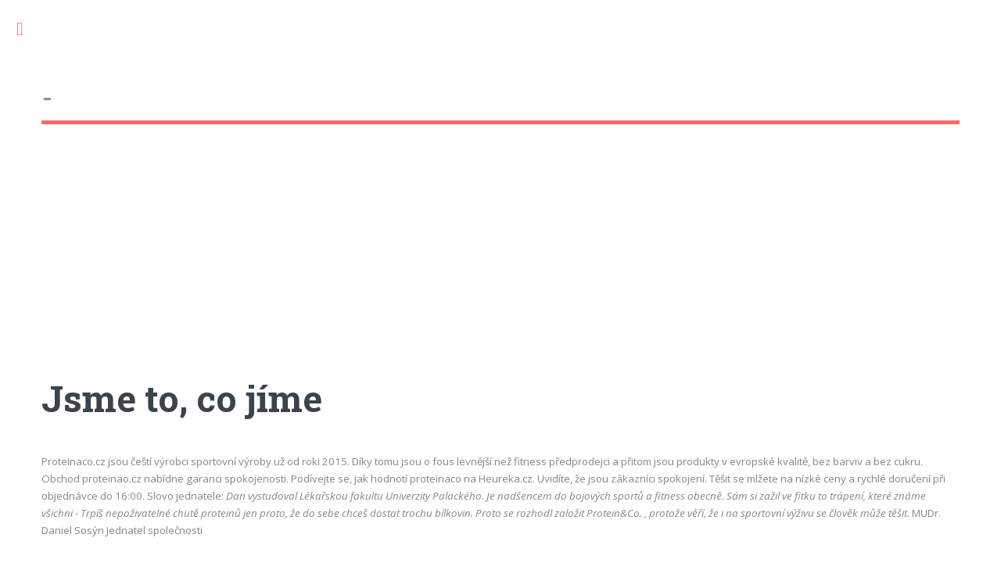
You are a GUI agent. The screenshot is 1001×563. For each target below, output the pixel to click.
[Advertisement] (500, 265)
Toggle (28, 29)
